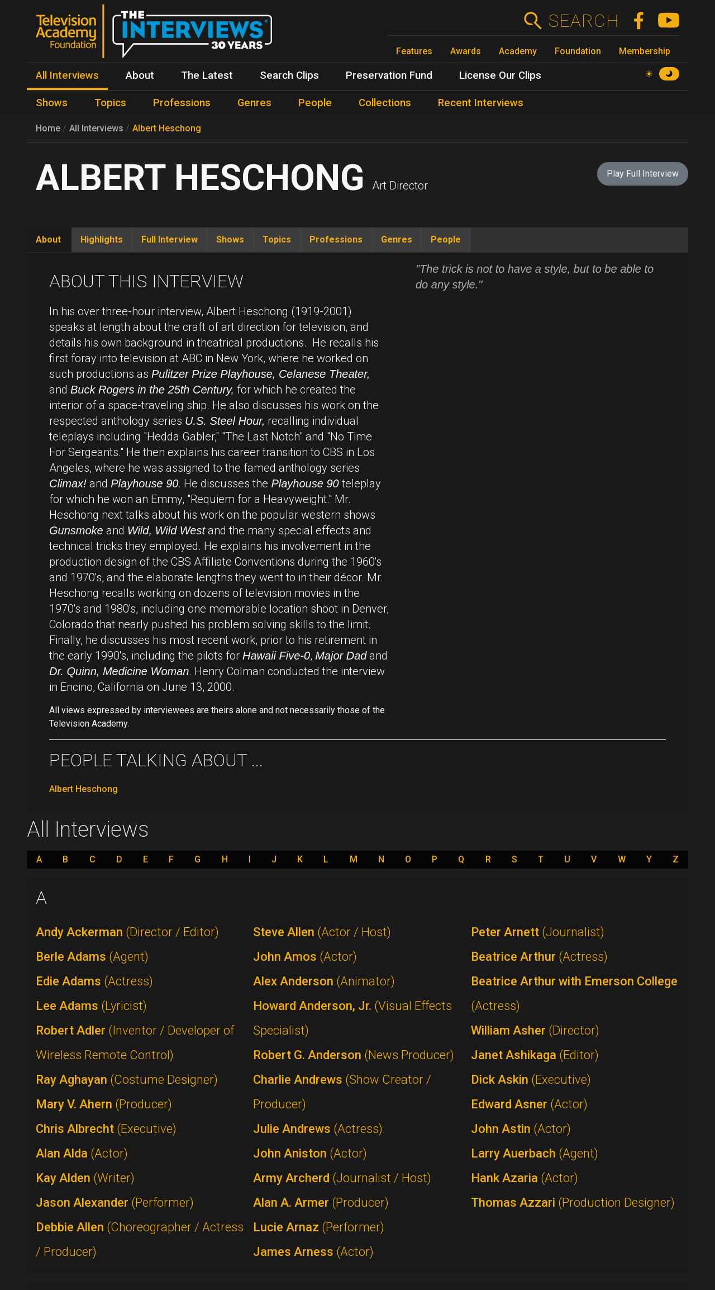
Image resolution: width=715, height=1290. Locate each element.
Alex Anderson (324, 981)
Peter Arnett (537, 932)
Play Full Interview (643, 173)
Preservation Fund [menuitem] (389, 75)
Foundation (578, 51)
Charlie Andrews (342, 1092)
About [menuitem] (140, 75)
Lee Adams (91, 1006)
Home (48, 128)
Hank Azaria (524, 1178)
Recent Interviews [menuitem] (480, 103)
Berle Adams (92, 957)
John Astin (521, 1129)
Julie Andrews (318, 1129)
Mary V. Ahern (104, 1104)
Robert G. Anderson (353, 1055)
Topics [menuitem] (110, 103)
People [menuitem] (315, 103)
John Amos (305, 957)
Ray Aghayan (127, 1080)
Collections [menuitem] (385, 103)
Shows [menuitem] (52, 103)
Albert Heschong (166, 128)
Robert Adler (135, 1042)
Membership (644, 51)
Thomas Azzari (573, 1203)
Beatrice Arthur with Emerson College (574, 993)
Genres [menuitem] (254, 103)
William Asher (535, 1030)
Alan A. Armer (321, 1203)
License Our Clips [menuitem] (500, 75)
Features (414, 51)
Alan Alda (82, 1153)
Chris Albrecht (106, 1129)
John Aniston (310, 1153)
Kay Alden (85, 1178)
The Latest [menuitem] (207, 75)
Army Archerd (342, 1178)
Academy (518, 51)
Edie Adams (94, 981)
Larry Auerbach (534, 1153)
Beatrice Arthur (539, 957)
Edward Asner (529, 1104)
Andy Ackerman (127, 932)
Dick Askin (531, 1080)
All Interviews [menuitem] (67, 75)
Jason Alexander (115, 1203)
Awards (465, 51)
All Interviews (96, 128)
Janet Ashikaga (535, 1055)
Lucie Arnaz (318, 1227)
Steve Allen (322, 932)
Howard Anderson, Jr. (352, 1018)
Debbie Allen (140, 1239)
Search (583, 20)
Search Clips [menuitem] (289, 75)
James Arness (313, 1252)
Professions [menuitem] (182, 103)
